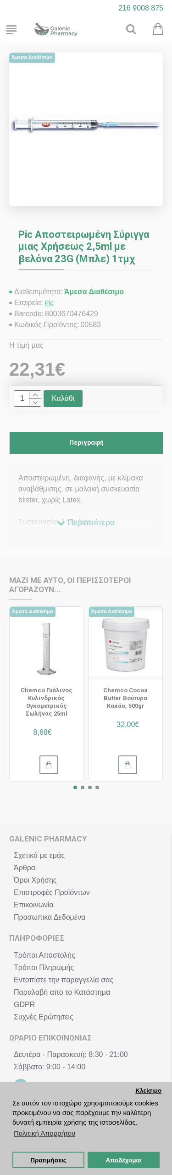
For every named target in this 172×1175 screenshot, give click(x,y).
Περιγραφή (86, 442)
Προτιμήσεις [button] (48, 1160)
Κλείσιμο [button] (148, 1090)
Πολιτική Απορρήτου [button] (44, 1133)
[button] (75, 787)
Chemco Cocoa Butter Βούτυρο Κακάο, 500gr (125, 698)
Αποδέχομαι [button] (123, 1160)
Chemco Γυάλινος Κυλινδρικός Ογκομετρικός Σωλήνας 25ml (46, 702)
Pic (48, 303)
